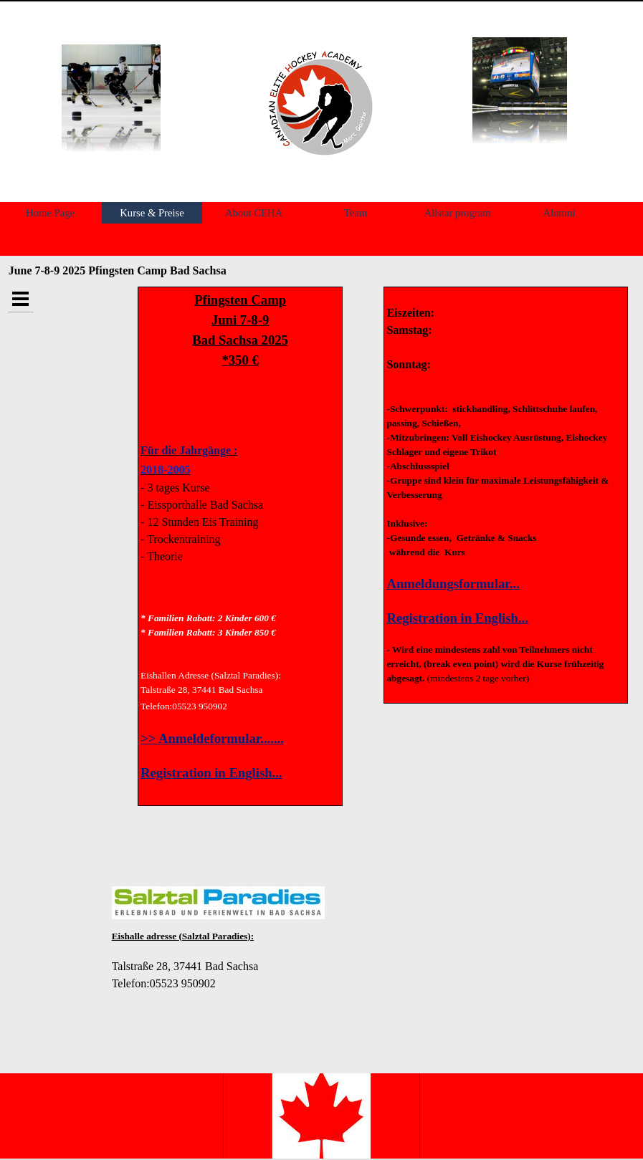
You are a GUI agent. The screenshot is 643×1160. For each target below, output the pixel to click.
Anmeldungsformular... (452, 583)
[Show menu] (21, 299)
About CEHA (253, 213)
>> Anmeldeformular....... (212, 738)
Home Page (50, 213)
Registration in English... (211, 772)
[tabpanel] (319, 102)
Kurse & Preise (152, 213)
